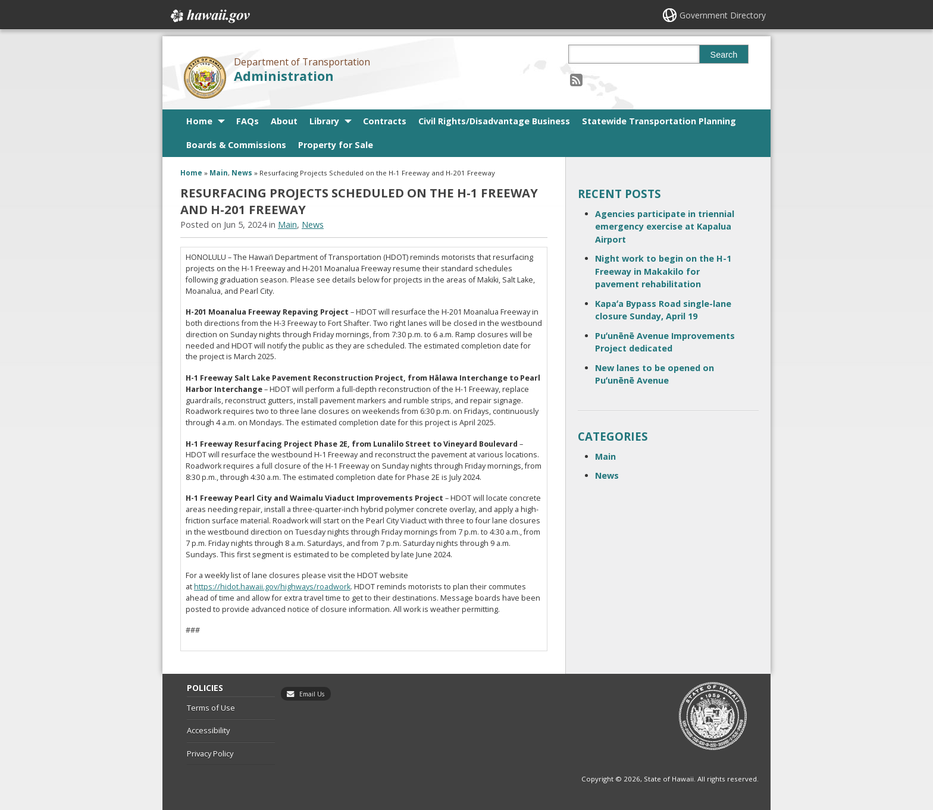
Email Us (311, 694)
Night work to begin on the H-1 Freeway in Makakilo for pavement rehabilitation (663, 271)
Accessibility (208, 730)
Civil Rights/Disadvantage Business (494, 121)
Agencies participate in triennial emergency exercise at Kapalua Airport (664, 226)
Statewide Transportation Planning (659, 121)
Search (724, 54)
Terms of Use (211, 707)
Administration (284, 76)
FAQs (247, 121)
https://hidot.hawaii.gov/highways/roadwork (272, 587)
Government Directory (723, 15)
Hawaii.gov (209, 16)
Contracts (384, 121)
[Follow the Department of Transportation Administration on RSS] (576, 79)
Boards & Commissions (236, 144)
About (284, 121)
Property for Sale (335, 144)
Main (218, 172)
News (241, 172)
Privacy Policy (210, 753)
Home (199, 121)
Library (324, 121)
